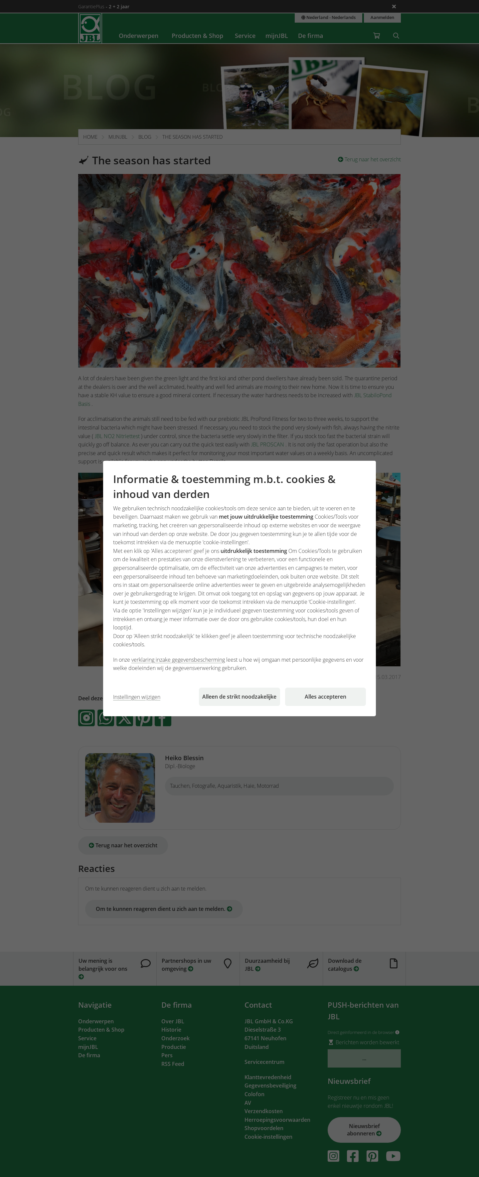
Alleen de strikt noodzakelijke (239, 696)
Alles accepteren (325, 696)
